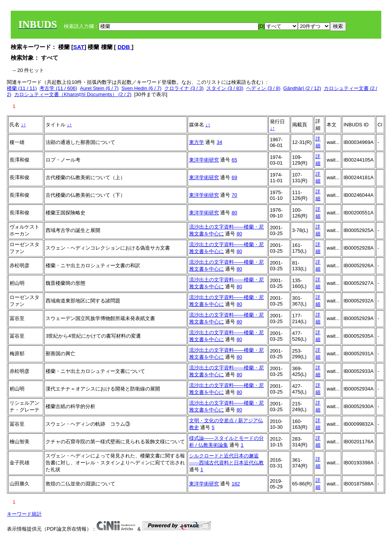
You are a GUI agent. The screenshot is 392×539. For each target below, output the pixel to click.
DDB (125, 47)
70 (234, 195)
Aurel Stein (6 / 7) (99, 88)
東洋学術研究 (204, 160)
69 (234, 177)
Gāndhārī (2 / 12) (302, 88)
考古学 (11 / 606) (58, 88)
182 (236, 484)
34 (219, 142)
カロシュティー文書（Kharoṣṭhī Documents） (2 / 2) (72, 94)
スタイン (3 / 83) (224, 88)
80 (234, 213)
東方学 (196, 142)
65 (234, 160)
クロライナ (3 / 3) (184, 88)
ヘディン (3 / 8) (263, 88)
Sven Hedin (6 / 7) (141, 88)
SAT (78, 47)
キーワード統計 (24, 514)
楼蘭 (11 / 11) (22, 88)
